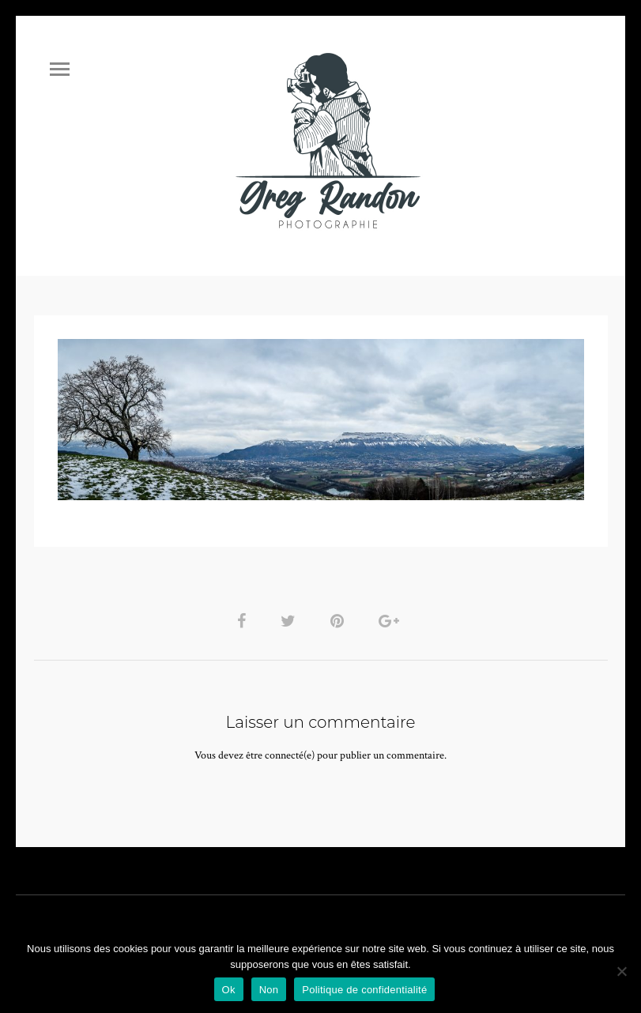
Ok (229, 990)
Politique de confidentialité (364, 990)
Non (269, 990)
